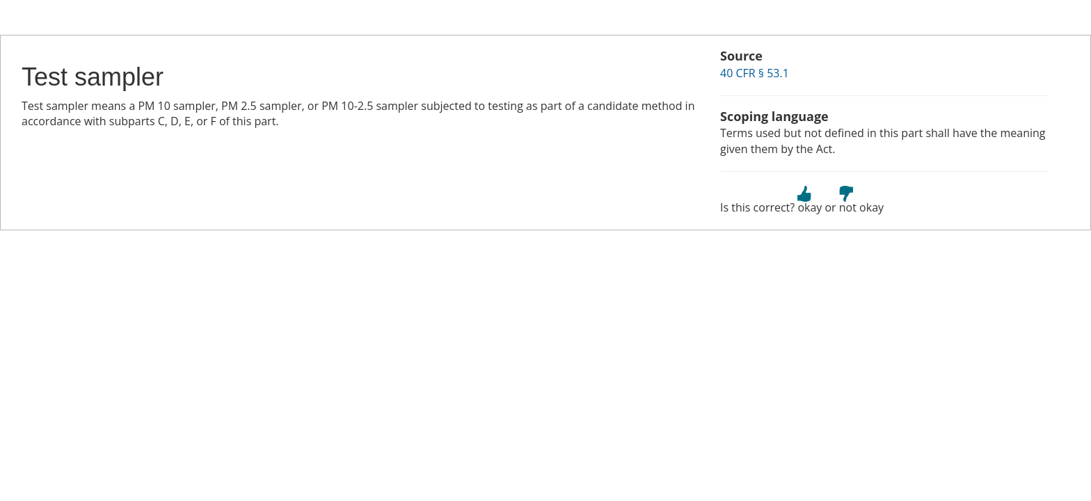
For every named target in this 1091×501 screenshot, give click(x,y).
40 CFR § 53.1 (754, 73)
